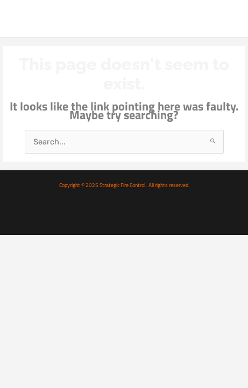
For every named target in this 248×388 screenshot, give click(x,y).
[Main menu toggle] (228, 18)
